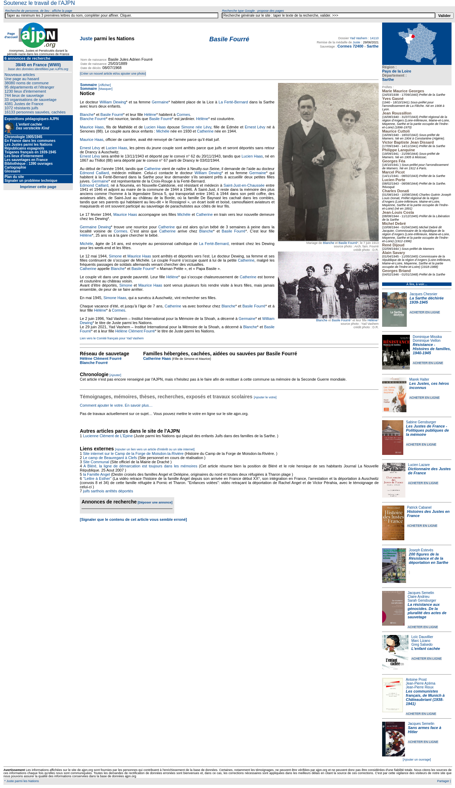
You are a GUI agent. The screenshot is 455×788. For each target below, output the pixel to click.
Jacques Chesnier (423, 294)
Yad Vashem (358, 38)
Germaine (160, 102)
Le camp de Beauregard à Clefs (110, 458)
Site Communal (96, 462)
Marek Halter (419, 379)
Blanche (328, 243)
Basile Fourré (347, 243)
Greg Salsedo (421, 644)
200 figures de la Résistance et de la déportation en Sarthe (428, 558)
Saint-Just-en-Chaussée (244, 185)
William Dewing (113, 102)
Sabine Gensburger (421, 422)
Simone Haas (114, 298)
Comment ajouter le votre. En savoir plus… (116, 405)
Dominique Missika (427, 337)
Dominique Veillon (426, 340)
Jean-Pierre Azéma (420, 683)
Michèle (162, 131)
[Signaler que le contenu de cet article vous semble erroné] (133, 519)
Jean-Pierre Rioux (419, 687)
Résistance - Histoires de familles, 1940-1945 (432, 348)
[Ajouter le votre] (265, 397)
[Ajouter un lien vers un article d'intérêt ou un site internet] (154, 449)
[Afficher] (104, 85)
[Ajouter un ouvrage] (417, 759)
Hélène (373, 320)
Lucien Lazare (419, 465)
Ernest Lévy (255, 127)
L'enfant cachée (425, 648)
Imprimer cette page (38, 187)
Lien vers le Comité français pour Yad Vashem (112, 338)
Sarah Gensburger (421, 600)
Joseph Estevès (421, 550)
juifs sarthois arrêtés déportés (108, 491)
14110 (374, 38)
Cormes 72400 (350, 46)
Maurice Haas (92, 127)
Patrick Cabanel (419, 507)
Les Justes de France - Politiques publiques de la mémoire (427, 430)
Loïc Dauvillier (422, 637)
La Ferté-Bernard (233, 102)
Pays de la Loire (396, 71)
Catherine (205, 131)
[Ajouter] (115, 375)
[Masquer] (105, 89)
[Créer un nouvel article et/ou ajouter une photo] (113, 73)
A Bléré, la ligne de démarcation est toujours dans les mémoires (140, 466)
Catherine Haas (157, 358)
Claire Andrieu (418, 597)
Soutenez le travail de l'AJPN (39, 3)
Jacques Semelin (420, 593)
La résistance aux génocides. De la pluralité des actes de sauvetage (426, 610)
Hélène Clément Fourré (135, 331)
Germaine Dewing (95, 227)
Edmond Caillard (94, 173)
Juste (86, 38)
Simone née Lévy (196, 127)
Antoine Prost (416, 679)
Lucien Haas (155, 127)
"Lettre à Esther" (97, 478)
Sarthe (388, 79)
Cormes (183, 114)
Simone (115, 256)
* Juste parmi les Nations (21, 781)
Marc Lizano (420, 641)
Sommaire (88, 85)
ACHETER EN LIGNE (425, 312)
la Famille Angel (96, 474)
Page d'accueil (11, 35)
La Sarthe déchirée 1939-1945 (427, 300)
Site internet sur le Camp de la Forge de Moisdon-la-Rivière (133, 453)
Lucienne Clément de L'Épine (108, 436)
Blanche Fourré (93, 119)
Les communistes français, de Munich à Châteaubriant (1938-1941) (425, 697)
